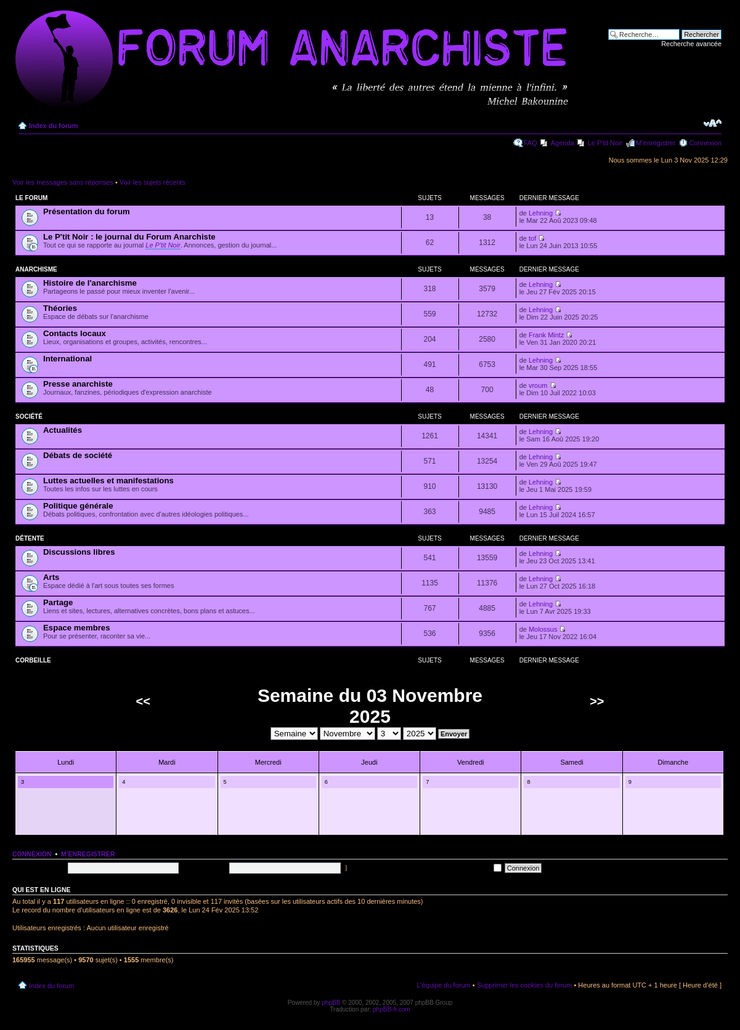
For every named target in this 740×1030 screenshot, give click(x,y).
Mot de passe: (205, 867)
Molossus (543, 629)
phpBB (331, 1002)
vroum (538, 385)
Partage (58, 602)
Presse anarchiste (78, 383)
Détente (29, 538)
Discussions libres (79, 552)
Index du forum (53, 125)
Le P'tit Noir (605, 143)
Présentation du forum (86, 211)
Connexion (705, 143)
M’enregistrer (655, 143)
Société (29, 416)
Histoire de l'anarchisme (90, 283)
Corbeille (33, 660)
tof (532, 238)
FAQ (530, 143)
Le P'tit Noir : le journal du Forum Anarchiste (129, 236)
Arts (51, 577)
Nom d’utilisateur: (38, 867)
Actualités (62, 430)
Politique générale (78, 505)
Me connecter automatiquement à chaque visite (425, 867)
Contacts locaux (74, 333)
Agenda (562, 143)
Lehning (541, 213)
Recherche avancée (691, 43)
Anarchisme (36, 269)
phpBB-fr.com (391, 1009)
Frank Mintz (546, 335)
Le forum (31, 198)
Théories (60, 308)
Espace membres (76, 627)
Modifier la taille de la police (713, 123)
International (67, 358)
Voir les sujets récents (152, 182)
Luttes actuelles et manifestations (108, 480)
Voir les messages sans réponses (62, 182)
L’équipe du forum (443, 985)
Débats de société (77, 455)
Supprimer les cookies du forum (524, 985)
